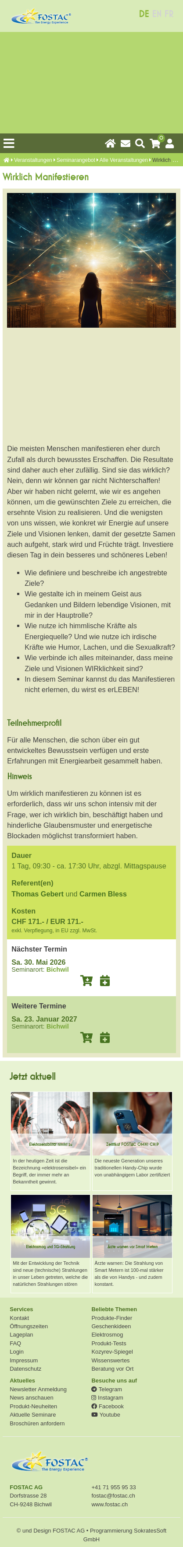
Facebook (107, 1406)
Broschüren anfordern (37, 1423)
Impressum (24, 1360)
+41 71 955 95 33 (113, 1487)
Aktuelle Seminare (33, 1414)
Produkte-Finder (111, 1318)
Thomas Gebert (37, 894)
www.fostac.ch (109, 1504)
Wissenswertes (110, 1360)
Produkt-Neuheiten (33, 1406)
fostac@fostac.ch (113, 1495)
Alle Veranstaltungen (124, 160)
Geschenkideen (111, 1326)
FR (168, 14)
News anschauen (31, 1397)
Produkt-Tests (108, 1343)
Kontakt (19, 1318)
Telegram (106, 1389)
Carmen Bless (103, 894)
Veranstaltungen (33, 160)
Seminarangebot (76, 160)
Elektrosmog (107, 1334)
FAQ (15, 1343)
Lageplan (21, 1334)
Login (17, 1351)
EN (156, 14)
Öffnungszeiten (29, 1326)
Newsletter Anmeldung (38, 1389)
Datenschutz (25, 1368)
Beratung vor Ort (112, 1368)
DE (144, 14)
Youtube (105, 1414)
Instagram (107, 1397)
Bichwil (58, 969)
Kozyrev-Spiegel (112, 1351)
